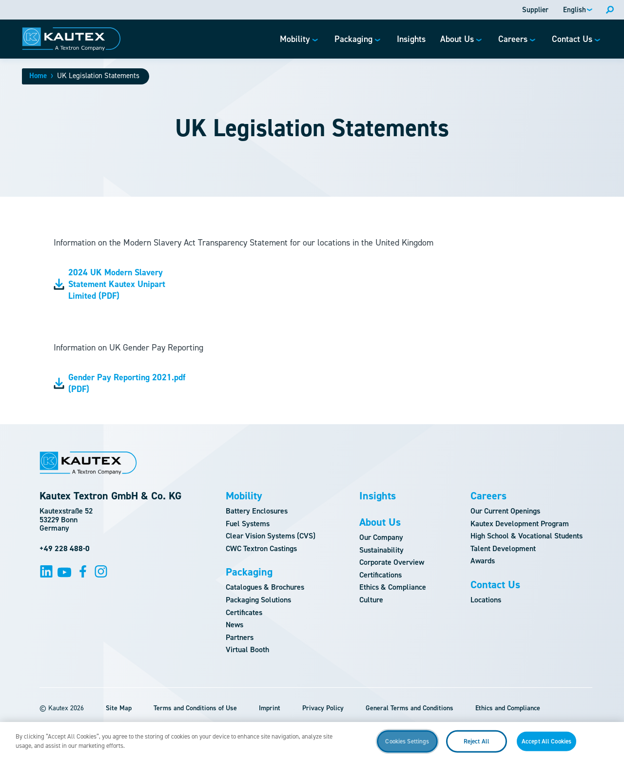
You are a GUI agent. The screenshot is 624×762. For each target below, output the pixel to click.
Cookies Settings (407, 746)
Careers (488, 496)
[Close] (608, 746)
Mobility (244, 496)
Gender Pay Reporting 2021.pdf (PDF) (119, 383)
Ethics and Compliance (507, 708)
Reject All (476, 746)
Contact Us (495, 585)
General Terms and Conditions (409, 708)
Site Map (119, 708)
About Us (380, 522)
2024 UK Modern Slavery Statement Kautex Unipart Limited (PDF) (109, 284)
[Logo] (71, 39)
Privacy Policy (323, 708)
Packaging (249, 572)
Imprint (269, 708)
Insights (377, 496)
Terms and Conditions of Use (195, 708)
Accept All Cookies (546, 746)
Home (38, 76)
